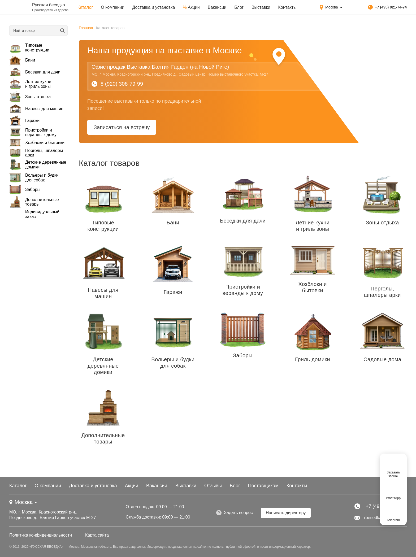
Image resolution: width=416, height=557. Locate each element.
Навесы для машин (36, 109)
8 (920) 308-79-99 (117, 84)
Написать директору (286, 513)
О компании (112, 7)
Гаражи (24, 121)
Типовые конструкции (29, 47)
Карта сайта (97, 535)
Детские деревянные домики (37, 164)
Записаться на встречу (122, 127)
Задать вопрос (234, 512)
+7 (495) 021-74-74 (387, 7)
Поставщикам (263, 485)
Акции (191, 7)
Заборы (24, 189)
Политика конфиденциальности (40, 535)
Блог (239, 7)
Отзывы (213, 485)
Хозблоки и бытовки (36, 142)
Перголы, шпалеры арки (36, 153)
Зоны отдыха (30, 96)
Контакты (287, 7)
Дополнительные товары (34, 201)
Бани (22, 60)
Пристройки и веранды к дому (33, 132)
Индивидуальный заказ (42, 214)
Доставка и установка (153, 7)
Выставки (261, 7)
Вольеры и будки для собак (34, 178)
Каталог (85, 7)
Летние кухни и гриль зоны (30, 84)
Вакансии (217, 7)
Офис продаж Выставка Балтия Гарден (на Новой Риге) (160, 67)
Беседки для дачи (34, 72)
